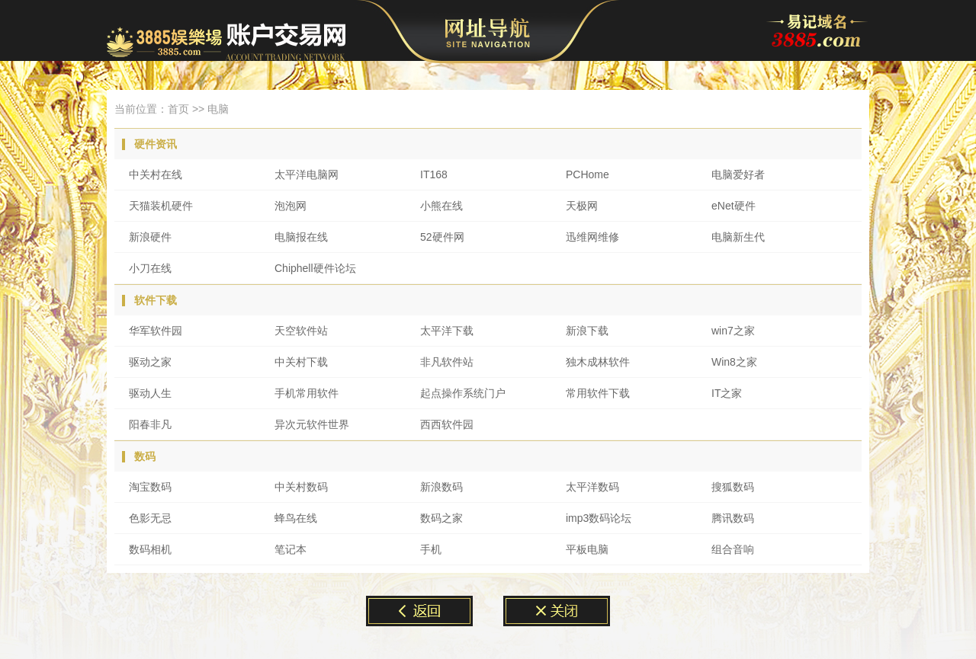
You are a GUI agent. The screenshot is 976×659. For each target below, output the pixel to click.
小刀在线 (150, 268)
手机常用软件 (306, 393)
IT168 (434, 174)
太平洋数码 (592, 487)
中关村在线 (155, 174)
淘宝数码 (150, 487)
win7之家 (733, 331)
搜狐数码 (732, 487)
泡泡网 (290, 206)
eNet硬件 (733, 206)
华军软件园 (155, 331)
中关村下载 (301, 362)
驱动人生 (150, 393)
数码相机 (150, 549)
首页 (178, 109)
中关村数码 (301, 487)
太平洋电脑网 (306, 174)
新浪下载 (587, 331)
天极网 (582, 206)
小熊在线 (441, 206)
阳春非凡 (150, 424)
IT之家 (726, 393)
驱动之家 (150, 362)
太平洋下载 (447, 331)
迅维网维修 (592, 237)
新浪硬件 (150, 237)
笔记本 (290, 549)
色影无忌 (150, 518)
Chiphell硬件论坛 (315, 268)
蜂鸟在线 (295, 518)
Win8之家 (734, 362)
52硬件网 (442, 237)
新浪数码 (441, 487)
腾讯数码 (732, 518)
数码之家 (441, 518)
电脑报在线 (301, 237)
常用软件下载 (598, 393)
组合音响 (732, 549)
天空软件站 (301, 331)
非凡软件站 (447, 362)
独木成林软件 (598, 362)
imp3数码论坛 (598, 518)
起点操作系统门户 (463, 393)
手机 (430, 549)
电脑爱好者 (738, 174)
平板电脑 (587, 549)
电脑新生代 (738, 237)
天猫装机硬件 (161, 206)
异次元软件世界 (311, 424)
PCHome (587, 174)
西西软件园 (447, 424)
